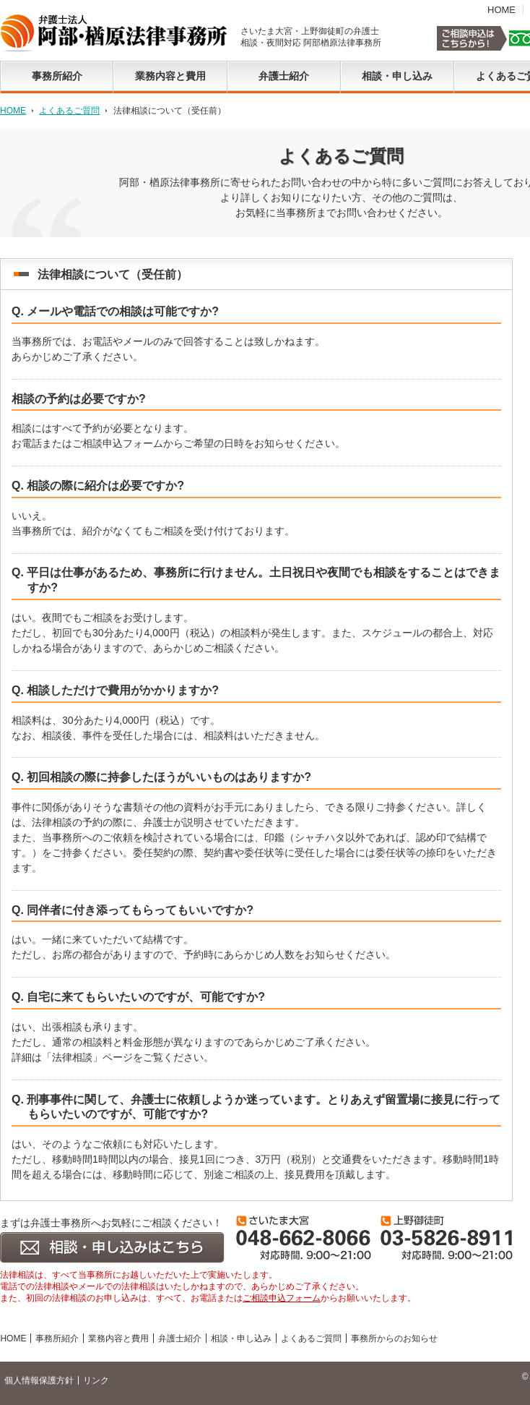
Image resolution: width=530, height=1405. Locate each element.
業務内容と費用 (118, 1338)
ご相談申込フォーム (282, 1298)
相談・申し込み (241, 1338)
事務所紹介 (57, 1338)
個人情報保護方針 (39, 1380)
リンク (96, 1380)
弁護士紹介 (179, 1338)
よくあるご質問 (69, 110)
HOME (501, 9)
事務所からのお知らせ (394, 1338)
